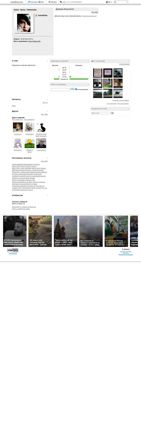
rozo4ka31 (15, 176)
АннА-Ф (22, 178)
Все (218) (44, 161)
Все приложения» (123, 103)
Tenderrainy (16, 172)
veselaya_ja (16, 178)
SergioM (23, 170)
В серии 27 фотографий (121, 100)
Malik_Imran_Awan (18, 168)
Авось (64, 2)
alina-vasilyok (30, 172)
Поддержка (107, 2)
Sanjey (17, 170)
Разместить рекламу (126, 254)
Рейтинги (54, 2)
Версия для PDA (125, 251)
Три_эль (44, 188)
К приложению (124, 64)
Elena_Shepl (16, 166)
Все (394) (95, 12)
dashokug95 (22, 174)
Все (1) (45, 102)
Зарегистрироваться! (89, 16)
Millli (13, 170)
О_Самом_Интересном (28, 207)
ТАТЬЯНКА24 (26, 188)
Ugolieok (23, 172)
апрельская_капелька (19, 190)
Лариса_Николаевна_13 (20, 182)
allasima (38, 172)
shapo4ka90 (36, 176)
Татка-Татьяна (36, 188)
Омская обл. (36, 41)
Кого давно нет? (17, 119)
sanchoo (28, 176)
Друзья (22, 10)
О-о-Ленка (33, 184)
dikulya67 (30, 174)
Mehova (43, 168)
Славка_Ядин (16, 188)
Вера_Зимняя (30, 178)
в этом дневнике (82, 89)
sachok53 (22, 176)
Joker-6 (23, 166)
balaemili (44, 172)
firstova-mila (38, 174)
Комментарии (32, 10)
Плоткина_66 (31, 186)
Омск (30, 41)
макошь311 (18, 150)
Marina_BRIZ (36, 168)
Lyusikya (33, 166)
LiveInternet (17, 2)
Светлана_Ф (40, 186)
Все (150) (44, 114)
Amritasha (36, 164)
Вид (110, 2)
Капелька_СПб (30, 180)
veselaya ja (17, 134)
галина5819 (29, 134)
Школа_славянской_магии (21, 209)
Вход (42, 2)
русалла (30, 190)
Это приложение (112, 103)
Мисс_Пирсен (33, 182)
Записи (16, 10)
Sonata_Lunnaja (31, 170)
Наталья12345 (25, 184)
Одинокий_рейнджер (19, 186)
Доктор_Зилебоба (18, 180)
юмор (14, 106)
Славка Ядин (41, 150)
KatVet (28, 166)
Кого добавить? (29, 119)
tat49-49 (43, 176)
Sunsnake (40, 170)
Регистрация (34, 2)
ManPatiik (28, 168)
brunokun (15, 174)
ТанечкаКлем (36, 15)
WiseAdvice (16, 207)
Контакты (126, 253)
